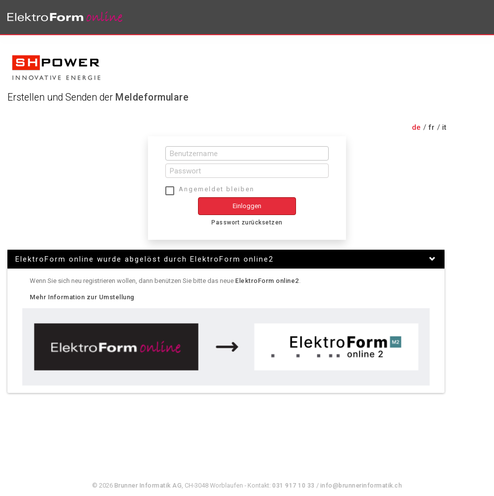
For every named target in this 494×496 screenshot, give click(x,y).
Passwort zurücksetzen (247, 222)
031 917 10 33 (293, 485)
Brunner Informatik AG (148, 485)
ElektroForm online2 (267, 280)
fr (431, 127)
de (416, 127)
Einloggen (247, 206)
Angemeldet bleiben (216, 189)
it (444, 127)
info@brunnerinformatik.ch (361, 485)
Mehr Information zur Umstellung (82, 297)
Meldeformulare (152, 97)
